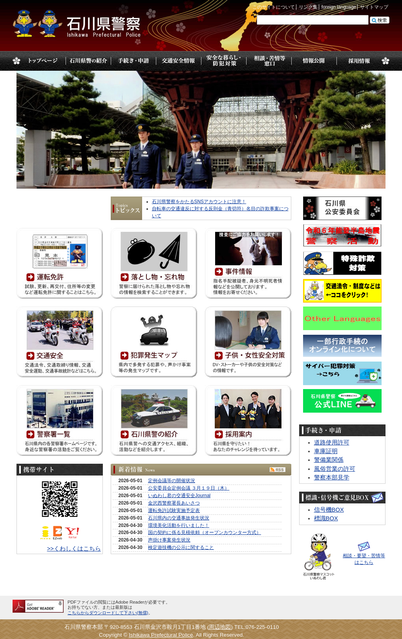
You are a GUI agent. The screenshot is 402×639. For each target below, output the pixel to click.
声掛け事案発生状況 (169, 540)
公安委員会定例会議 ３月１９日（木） (188, 488)
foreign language (339, 7)
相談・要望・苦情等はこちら (364, 556)
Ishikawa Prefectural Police (161, 635)
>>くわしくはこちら (74, 548)
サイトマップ (374, 7)
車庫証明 (326, 451)
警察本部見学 (331, 477)
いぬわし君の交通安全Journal (179, 495)
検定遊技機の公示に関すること (181, 547)
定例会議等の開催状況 (171, 480)
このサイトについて (273, 7)
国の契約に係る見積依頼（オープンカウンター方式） (204, 532)
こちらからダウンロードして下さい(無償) (108, 612)
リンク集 (308, 7)
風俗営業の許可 (334, 469)
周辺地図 (220, 627)
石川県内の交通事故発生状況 (178, 518)
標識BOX (326, 518)
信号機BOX (329, 510)
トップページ (43, 61)
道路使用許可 (331, 442)
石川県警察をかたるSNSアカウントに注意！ (199, 201)
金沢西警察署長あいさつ (174, 503)
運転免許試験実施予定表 (174, 510)
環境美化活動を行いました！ (178, 525)
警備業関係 (329, 460)
